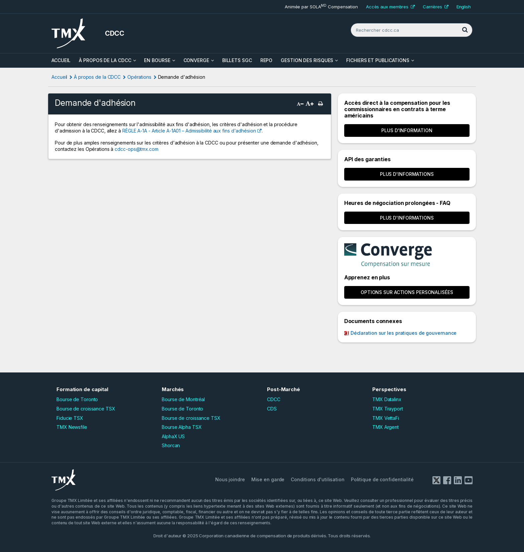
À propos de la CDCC (105, 60)
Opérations (139, 77)
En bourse (157, 60)
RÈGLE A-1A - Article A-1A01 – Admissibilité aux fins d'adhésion (189, 130)
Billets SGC (237, 60)
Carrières (435, 6)
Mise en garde (268, 479)
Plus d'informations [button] (407, 174)
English (463, 6)
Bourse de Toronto (77, 399)
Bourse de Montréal (183, 399)
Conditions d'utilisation (318, 479)
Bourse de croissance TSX (85, 408)
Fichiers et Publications (377, 60)
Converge (196, 60)
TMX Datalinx (386, 399)
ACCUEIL (61, 60)
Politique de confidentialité (382, 479)
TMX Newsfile (71, 427)
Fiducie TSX (69, 418)
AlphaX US (173, 436)
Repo (266, 60)
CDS (272, 408)
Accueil (59, 77)
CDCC (273, 399)
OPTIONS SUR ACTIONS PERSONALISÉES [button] (407, 292)
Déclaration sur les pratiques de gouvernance (404, 333)
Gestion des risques (307, 60)
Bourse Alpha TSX (182, 427)
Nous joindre (230, 479)
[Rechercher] (464, 30)
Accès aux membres (390, 6)
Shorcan (171, 445)
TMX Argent (385, 427)
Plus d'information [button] (406, 130)
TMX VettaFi (385, 418)
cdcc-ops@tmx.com (136, 149)
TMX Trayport (387, 408)
